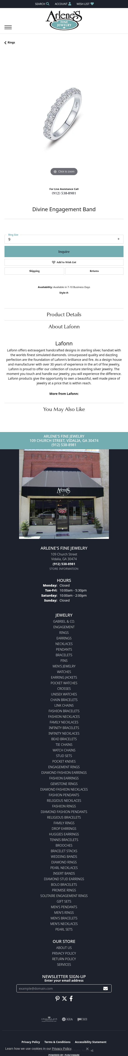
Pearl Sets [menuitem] (64, 929)
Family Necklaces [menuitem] (64, 722)
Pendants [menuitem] (64, 649)
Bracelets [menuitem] (64, 655)
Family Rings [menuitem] (63, 823)
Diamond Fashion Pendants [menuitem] (64, 812)
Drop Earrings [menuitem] (64, 828)
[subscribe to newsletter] (105, 988)
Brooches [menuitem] (64, 845)
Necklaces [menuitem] (64, 644)
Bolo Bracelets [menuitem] (64, 884)
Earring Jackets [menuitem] (64, 677)
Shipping (34, 271)
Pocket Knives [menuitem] (64, 761)
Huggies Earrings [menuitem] (64, 834)
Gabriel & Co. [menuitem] (64, 621)
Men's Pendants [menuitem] (64, 907)
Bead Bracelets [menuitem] (64, 739)
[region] (64, 117)
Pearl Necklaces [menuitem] (64, 868)
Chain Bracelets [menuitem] (64, 700)
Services (64, 964)
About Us (64, 948)
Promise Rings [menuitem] (64, 890)
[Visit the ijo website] (82, 1019)
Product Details (64, 314)
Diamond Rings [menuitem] (64, 862)
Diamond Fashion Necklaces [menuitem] (64, 789)
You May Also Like (64, 409)
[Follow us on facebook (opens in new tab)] (71, 998)
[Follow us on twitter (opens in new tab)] (64, 998)
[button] (41, 4)
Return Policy (64, 959)
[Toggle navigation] (8, 30)
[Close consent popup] (87, 1048)
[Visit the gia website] (67, 1019)
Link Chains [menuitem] (64, 705)
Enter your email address (64, 980)
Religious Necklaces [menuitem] (64, 800)
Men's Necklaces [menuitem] (64, 924)
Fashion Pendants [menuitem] (64, 795)
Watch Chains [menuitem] (64, 750)
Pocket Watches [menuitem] (64, 683)
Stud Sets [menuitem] (64, 756)
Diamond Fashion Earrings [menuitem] (64, 772)
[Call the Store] (64, 564)
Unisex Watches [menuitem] (64, 694)
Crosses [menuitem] (64, 688)
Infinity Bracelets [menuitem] (64, 728)
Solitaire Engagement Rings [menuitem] (64, 896)
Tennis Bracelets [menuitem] (64, 840)
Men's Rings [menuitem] (64, 912)
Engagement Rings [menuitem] (64, 767)
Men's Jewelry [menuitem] (64, 666)
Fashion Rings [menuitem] (64, 806)
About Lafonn (64, 326)
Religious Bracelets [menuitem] (64, 817)
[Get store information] (64, 569)
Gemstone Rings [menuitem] (63, 784)
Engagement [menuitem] (64, 627)
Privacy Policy (64, 953)
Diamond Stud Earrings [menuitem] (64, 879)
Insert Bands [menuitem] (64, 873)
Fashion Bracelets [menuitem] (64, 711)
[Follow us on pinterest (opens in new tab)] (57, 998)
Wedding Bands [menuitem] (64, 856)
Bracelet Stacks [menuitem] (64, 851)
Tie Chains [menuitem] (64, 744)
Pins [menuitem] (63, 660)
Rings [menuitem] (64, 632)
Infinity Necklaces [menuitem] (64, 733)
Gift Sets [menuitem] (64, 901)
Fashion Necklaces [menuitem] (64, 716)
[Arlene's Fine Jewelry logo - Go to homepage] (64, 20)
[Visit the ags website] (49, 1019)
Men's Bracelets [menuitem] (64, 918)
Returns (94, 271)
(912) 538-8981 (64, 193)
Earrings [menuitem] (63, 638)
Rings (11, 42)
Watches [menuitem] (64, 672)
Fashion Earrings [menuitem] (64, 778)
